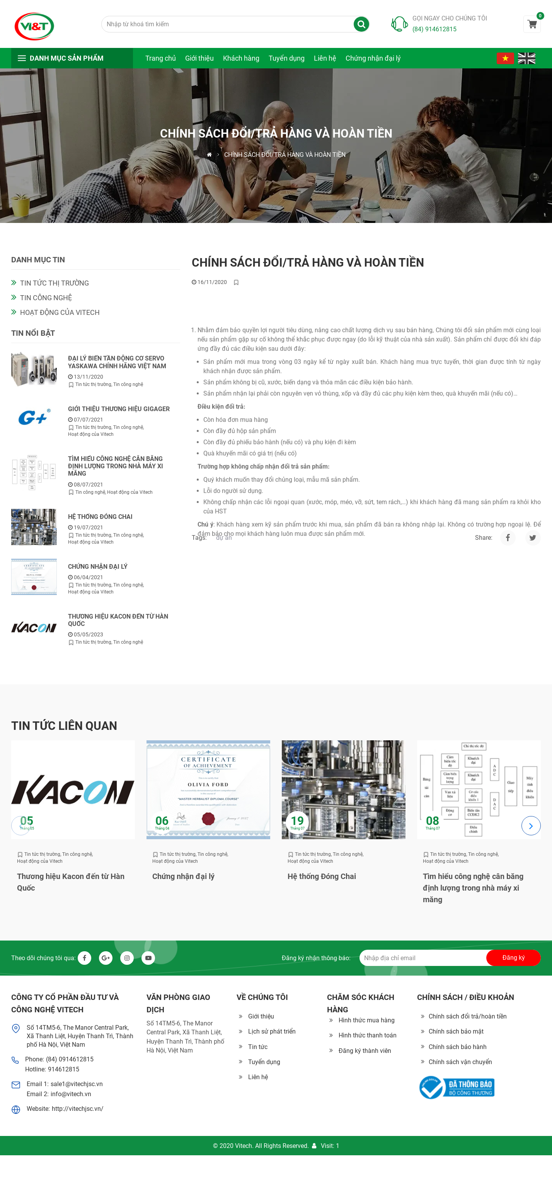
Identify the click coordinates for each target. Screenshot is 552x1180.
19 (297, 821)
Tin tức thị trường (54, 287)
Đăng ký (514, 957)
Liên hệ (325, 58)
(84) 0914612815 (70, 1059)
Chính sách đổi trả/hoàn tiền (468, 1016)
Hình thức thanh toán (368, 1035)
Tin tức (257, 1047)
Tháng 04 (162, 828)
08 (432, 821)
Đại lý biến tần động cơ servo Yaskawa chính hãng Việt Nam (117, 366)
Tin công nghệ (46, 302)
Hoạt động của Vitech (60, 317)
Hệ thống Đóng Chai (100, 520)
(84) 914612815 (434, 29)
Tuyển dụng (287, 58)
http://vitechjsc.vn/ (78, 1108)
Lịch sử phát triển (272, 1031)
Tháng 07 (297, 828)
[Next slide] (531, 825)
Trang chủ (160, 58)
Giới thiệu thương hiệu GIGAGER (119, 413)
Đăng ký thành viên (365, 1050)
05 (26, 821)
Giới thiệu (199, 58)
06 (162, 821)
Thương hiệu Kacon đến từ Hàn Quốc (118, 624)
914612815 (63, 1069)
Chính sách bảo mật (456, 1031)
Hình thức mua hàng (367, 1020)
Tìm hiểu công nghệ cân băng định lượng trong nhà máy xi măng (115, 470)
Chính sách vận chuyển (460, 1062)
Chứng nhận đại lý (373, 58)
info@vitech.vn (71, 1094)
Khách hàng (241, 58)
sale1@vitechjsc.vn (77, 1084)
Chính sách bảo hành (458, 1047)
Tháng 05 (27, 828)
